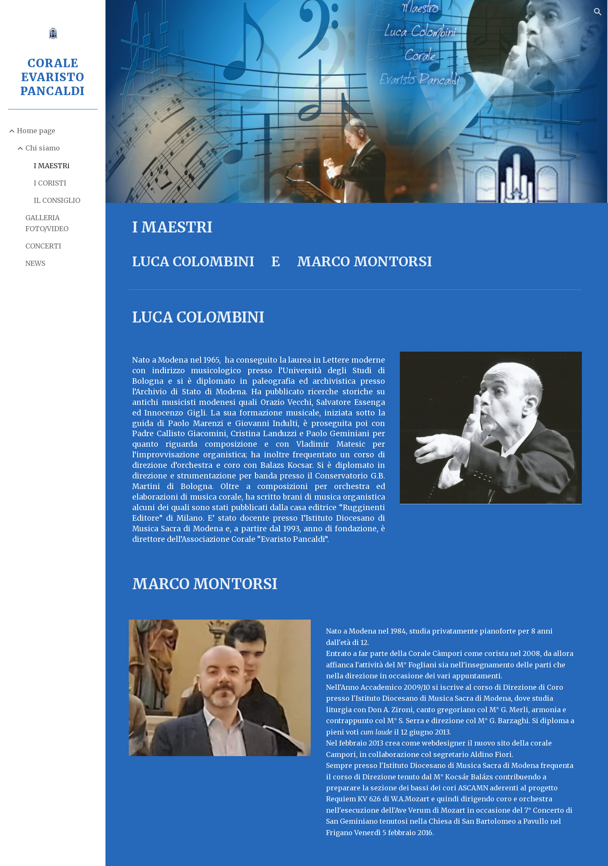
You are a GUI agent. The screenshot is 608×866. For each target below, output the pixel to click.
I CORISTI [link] (50, 183)
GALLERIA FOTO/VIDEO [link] (46, 222)
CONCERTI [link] (43, 246)
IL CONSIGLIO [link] (57, 200)
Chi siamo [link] (42, 148)
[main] (357, 244)
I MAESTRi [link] (52, 165)
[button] (598, 12)
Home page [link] (36, 130)
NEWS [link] (35, 263)
